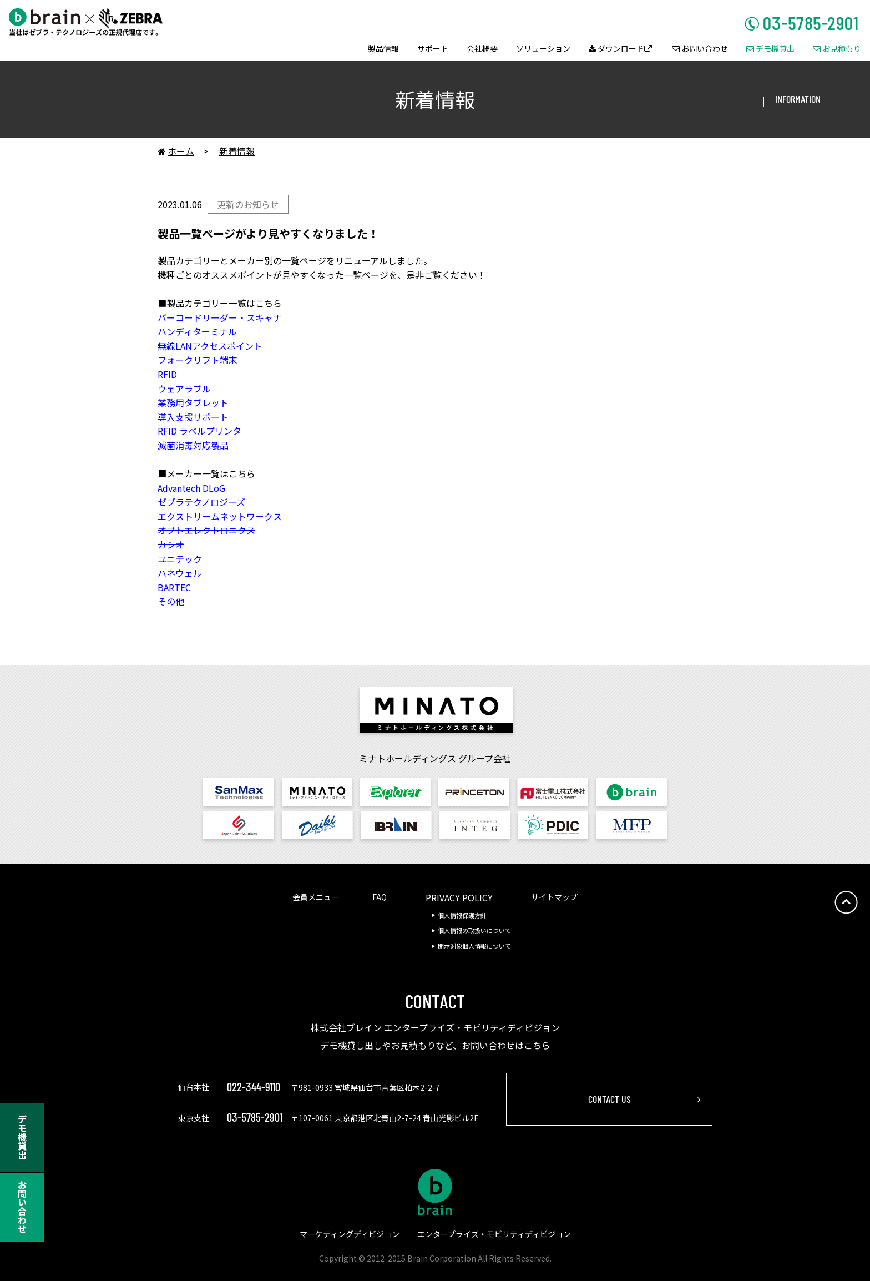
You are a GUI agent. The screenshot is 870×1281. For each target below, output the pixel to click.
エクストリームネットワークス (220, 516)
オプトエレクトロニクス (206, 530)
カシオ (171, 544)
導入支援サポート (193, 416)
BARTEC (174, 587)
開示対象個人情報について (474, 945)
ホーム (176, 151)
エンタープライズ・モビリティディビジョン (494, 1233)
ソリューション (543, 49)
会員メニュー (315, 896)
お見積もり (837, 49)
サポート (432, 49)
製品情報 (383, 49)
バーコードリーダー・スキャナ (220, 317)
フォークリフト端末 (197, 359)
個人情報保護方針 (462, 915)
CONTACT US (609, 1099)
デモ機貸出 (770, 49)
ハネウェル (180, 572)
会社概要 (482, 49)
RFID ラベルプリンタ (199, 430)
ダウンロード (620, 49)
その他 (171, 601)
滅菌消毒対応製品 (193, 445)
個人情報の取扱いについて (474, 930)
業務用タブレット (193, 402)
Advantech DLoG (191, 488)
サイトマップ (554, 896)
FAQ (379, 896)
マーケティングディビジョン (349, 1233)
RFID (167, 374)
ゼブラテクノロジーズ (201, 501)
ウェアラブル (184, 388)
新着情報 (237, 151)
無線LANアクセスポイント (210, 345)
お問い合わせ (700, 49)
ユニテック (180, 559)
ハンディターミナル (197, 331)
